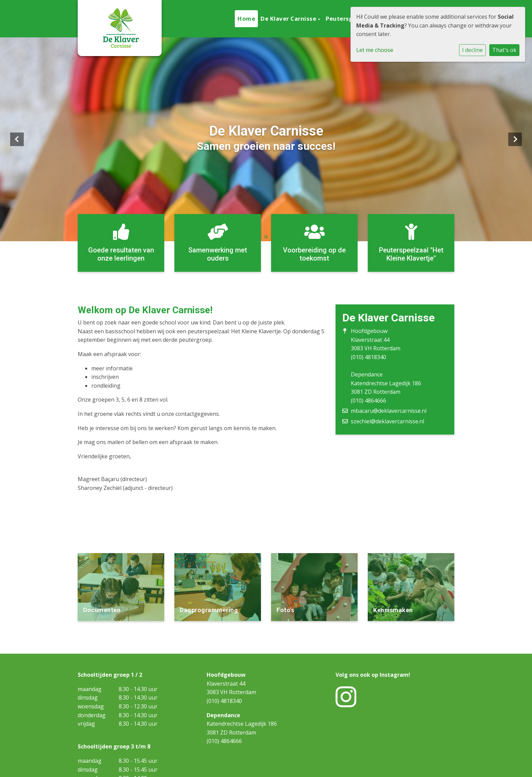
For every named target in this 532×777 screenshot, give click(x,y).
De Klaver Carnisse (289, 18)
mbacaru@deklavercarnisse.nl (388, 410)
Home (246, 18)
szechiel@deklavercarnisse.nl (387, 421)
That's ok (504, 50)
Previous (17, 139)
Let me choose (374, 50)
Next (515, 139)
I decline (472, 50)
